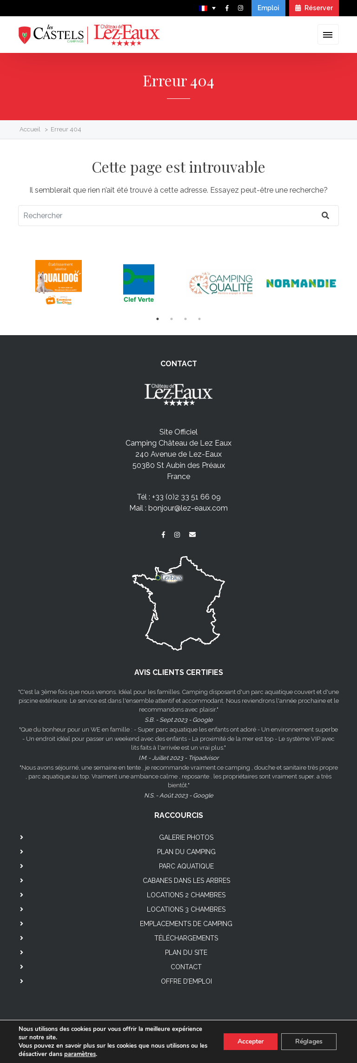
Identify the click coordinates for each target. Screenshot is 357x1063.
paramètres (80, 1054)
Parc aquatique (186, 866)
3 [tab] (185, 319)
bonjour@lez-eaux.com (188, 508)
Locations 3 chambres (186, 909)
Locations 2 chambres (186, 895)
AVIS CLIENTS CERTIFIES (178, 672)
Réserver (314, 8)
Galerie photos (186, 837)
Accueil (30, 129)
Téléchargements (186, 938)
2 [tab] (171, 319)
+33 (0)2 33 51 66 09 (186, 497)
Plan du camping (186, 852)
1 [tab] (157, 319)
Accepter (251, 1041)
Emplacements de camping (186, 923)
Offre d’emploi (186, 981)
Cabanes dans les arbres (186, 880)
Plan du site (186, 952)
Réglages (309, 1041)
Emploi (268, 8)
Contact (186, 967)
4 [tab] (199, 319)
